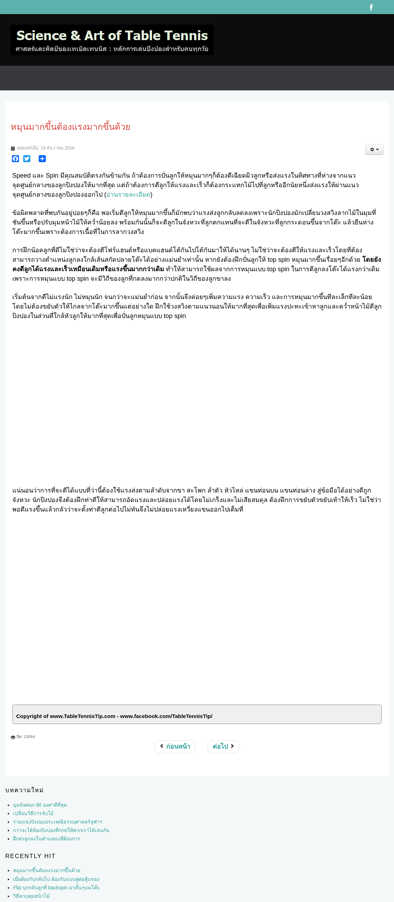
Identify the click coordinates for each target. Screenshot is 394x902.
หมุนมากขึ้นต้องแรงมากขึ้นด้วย (46, 870)
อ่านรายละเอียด (128, 194)
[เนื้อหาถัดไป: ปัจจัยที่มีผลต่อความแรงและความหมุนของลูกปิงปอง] (223, 746)
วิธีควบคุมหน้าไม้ (31, 896)
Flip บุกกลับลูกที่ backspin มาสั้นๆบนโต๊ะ (56, 887)
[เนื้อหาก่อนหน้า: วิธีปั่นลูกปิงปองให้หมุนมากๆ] (174, 746)
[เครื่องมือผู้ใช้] (374, 149)
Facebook (371, 7)
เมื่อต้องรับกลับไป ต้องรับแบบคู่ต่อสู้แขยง (56, 879)
